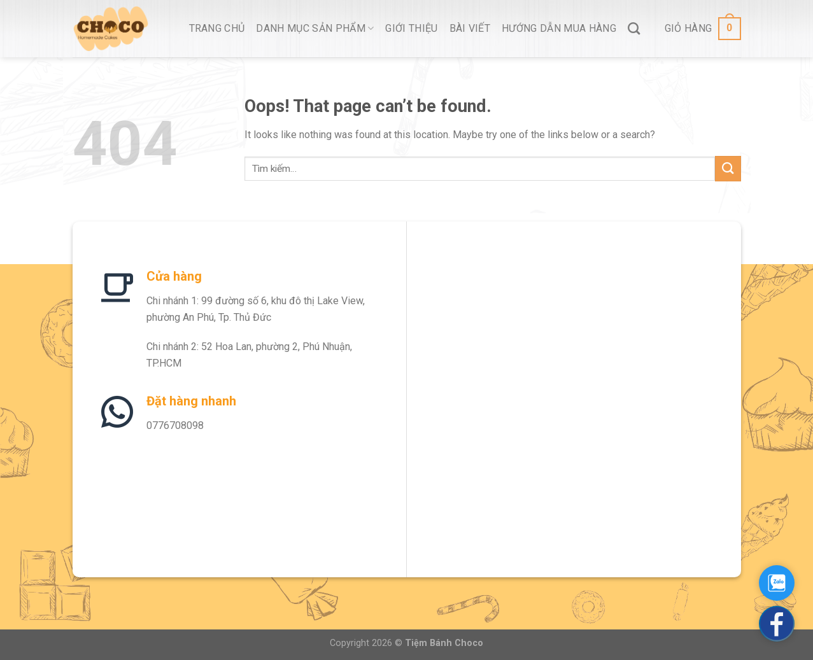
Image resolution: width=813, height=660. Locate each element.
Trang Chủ (217, 28)
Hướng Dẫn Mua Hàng (559, 28)
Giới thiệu (411, 28)
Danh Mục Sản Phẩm (315, 28)
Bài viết (470, 28)
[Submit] (727, 168)
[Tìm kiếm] (634, 28)
